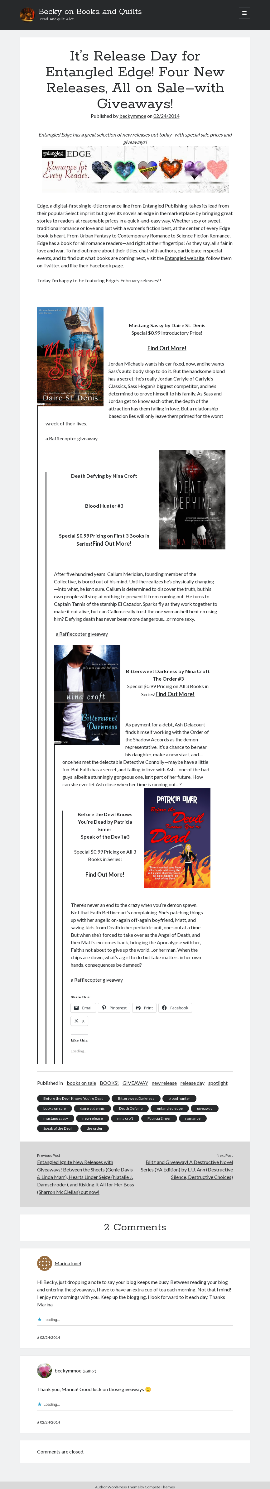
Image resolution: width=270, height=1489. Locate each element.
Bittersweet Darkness (136, 1098)
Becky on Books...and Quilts (90, 12)
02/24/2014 (166, 116)
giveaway (204, 1108)
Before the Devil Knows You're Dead (73, 1098)
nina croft (125, 1118)
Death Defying (130, 1108)
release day (193, 1083)
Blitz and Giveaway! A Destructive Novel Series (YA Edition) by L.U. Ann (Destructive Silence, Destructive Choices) (187, 1169)
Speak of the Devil (57, 1128)
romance (192, 1118)
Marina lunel (68, 1263)
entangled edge (170, 1108)
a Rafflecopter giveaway (72, 438)
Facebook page (106, 265)
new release (164, 1083)
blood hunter (179, 1098)
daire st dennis (92, 1108)
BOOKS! (109, 1083)
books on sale (81, 1083)
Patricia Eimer (159, 1118)
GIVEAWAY (135, 1083)
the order (95, 1128)
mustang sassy (55, 1118)
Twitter (51, 265)
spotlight (218, 1083)
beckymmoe (132, 116)
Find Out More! (166, 348)
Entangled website (184, 258)
